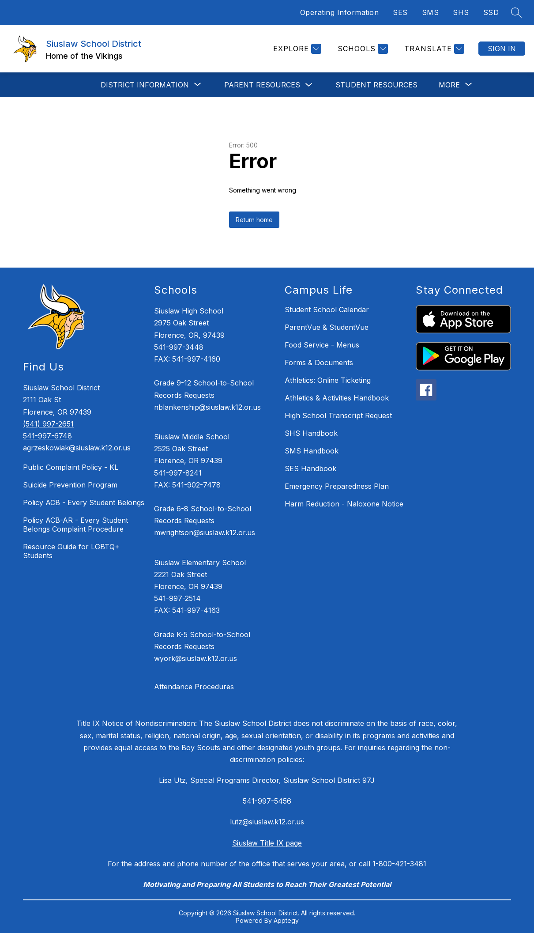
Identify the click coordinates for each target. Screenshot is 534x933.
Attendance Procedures (194, 686)
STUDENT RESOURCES (376, 84)
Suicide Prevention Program (70, 484)
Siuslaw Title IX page (267, 843)
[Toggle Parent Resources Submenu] (309, 85)
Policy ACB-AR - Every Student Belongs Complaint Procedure (75, 524)
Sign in (502, 48)
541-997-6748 (47, 435)
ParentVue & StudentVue (327, 327)
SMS (430, 12)
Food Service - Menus (322, 344)
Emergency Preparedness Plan (337, 486)
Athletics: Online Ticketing (328, 380)
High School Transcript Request (338, 415)
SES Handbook (310, 468)
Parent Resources (262, 84)
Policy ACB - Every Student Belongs (83, 502)
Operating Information (339, 12)
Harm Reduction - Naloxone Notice (344, 503)
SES (400, 12)
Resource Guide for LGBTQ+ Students (71, 551)
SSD (491, 12)
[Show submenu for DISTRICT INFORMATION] (145, 84)
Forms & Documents (319, 362)
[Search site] (516, 12)
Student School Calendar (327, 309)
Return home (254, 219)
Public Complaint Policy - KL (70, 467)
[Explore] (296, 48)
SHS (461, 12)
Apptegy (286, 920)
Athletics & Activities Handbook (337, 397)
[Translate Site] (433, 48)
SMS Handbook (311, 450)
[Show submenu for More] (449, 84)
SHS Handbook (311, 433)
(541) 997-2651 (48, 423)
